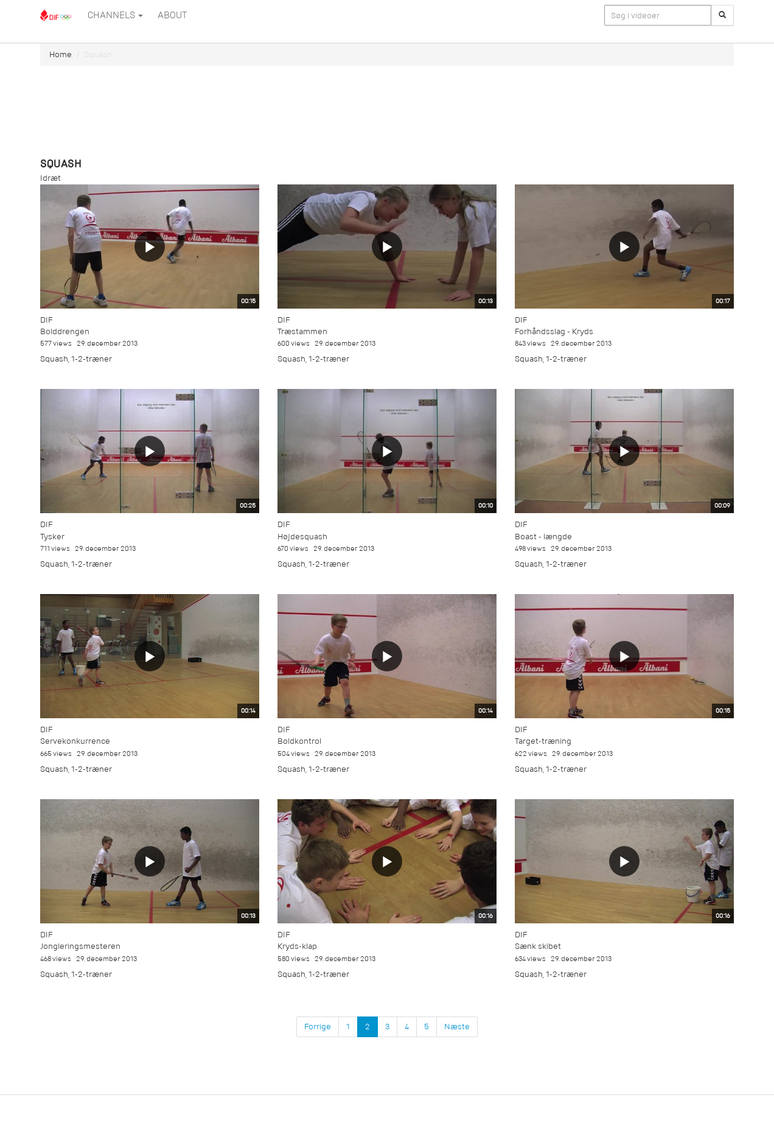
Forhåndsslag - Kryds (554, 331)
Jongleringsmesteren (80, 946)
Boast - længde (543, 536)
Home (60, 54)
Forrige (317, 1026)
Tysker (52, 536)
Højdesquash (302, 536)
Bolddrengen (64, 331)
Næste (457, 1026)
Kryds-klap (297, 946)
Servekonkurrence (75, 741)
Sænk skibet (538, 946)
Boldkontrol (299, 741)
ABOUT (172, 15)
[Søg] (722, 15)
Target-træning (543, 741)
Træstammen (302, 331)
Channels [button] (115, 15)
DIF (46, 320)
